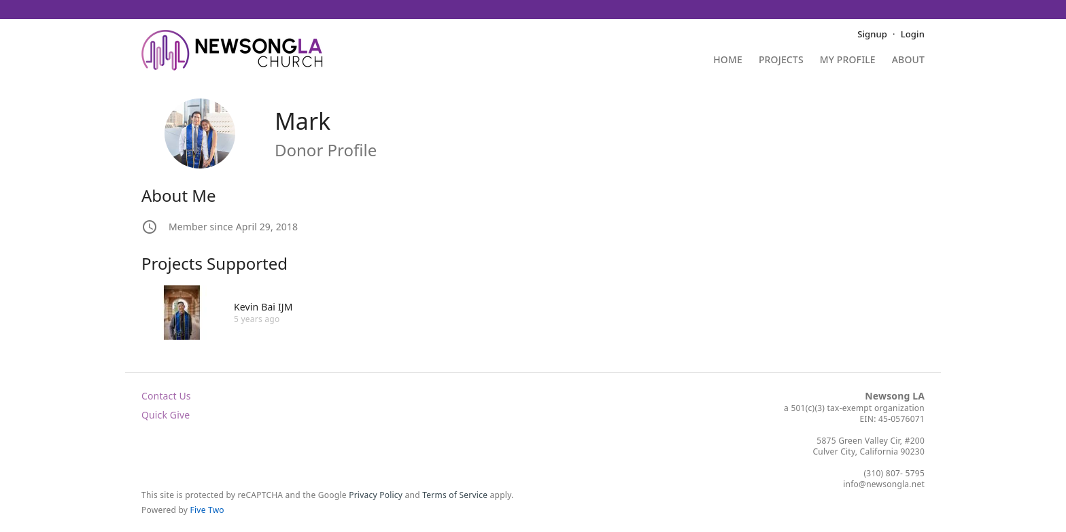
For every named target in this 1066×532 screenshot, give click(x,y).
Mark (302, 121)
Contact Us (166, 395)
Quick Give (165, 414)
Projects (781, 60)
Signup (872, 34)
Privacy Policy (375, 495)
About (908, 60)
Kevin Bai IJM (263, 306)
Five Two (207, 510)
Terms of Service (454, 495)
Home (727, 60)
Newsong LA (895, 395)
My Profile (848, 60)
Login (913, 34)
